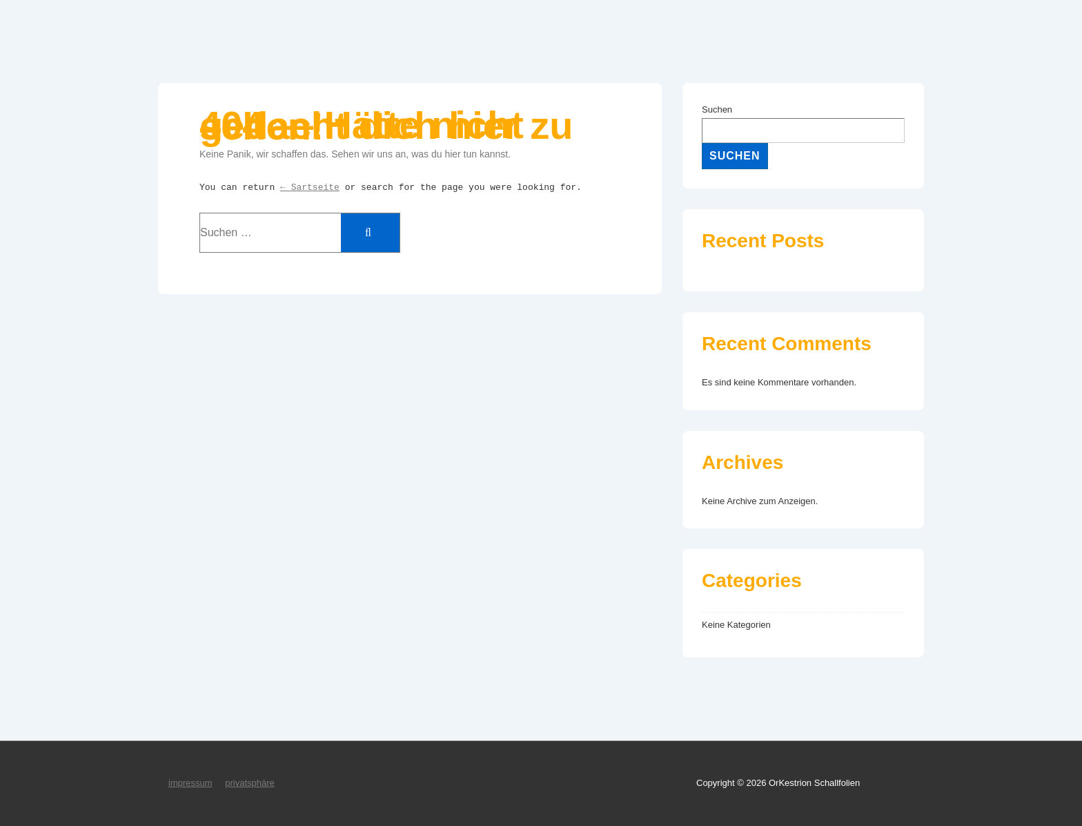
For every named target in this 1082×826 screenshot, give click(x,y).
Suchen (717, 109)
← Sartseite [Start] (310, 187)
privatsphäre (250, 783)
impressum (190, 783)
